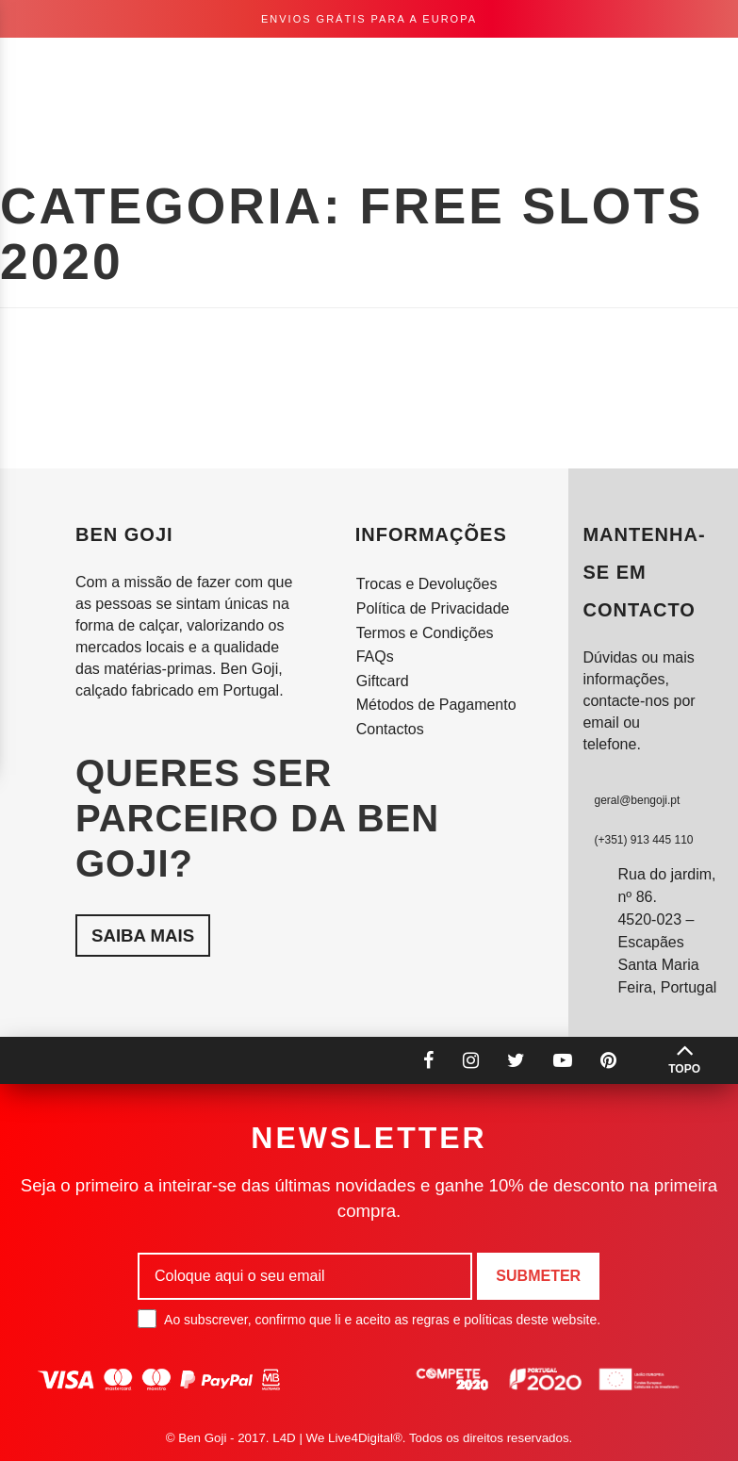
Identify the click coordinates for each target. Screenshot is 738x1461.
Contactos (390, 729)
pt (522, 66)
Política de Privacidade (433, 608)
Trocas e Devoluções (427, 584)
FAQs (375, 656)
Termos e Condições (425, 633)
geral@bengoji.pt (637, 800)
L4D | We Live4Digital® (337, 1438)
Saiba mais (142, 935)
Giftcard (382, 681)
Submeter (538, 1276)
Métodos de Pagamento (436, 705)
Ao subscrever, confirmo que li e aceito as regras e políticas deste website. (369, 1318)
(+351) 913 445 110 (643, 839)
